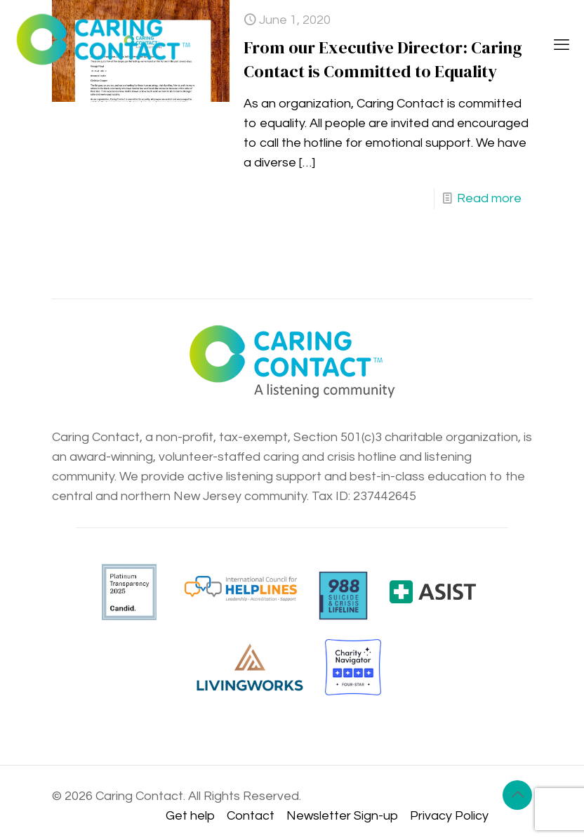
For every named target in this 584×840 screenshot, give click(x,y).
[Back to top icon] (517, 795)
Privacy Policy (449, 815)
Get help (190, 815)
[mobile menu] (561, 46)
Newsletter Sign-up (342, 815)
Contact (250, 815)
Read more (489, 198)
